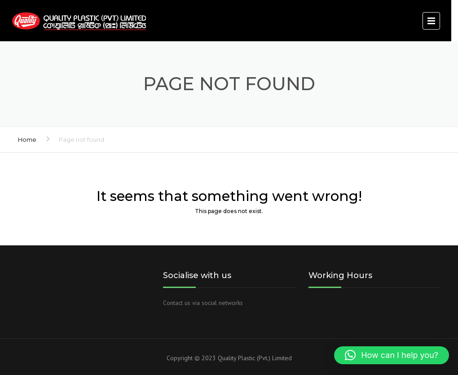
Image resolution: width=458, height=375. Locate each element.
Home (27, 139)
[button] (391, 355)
